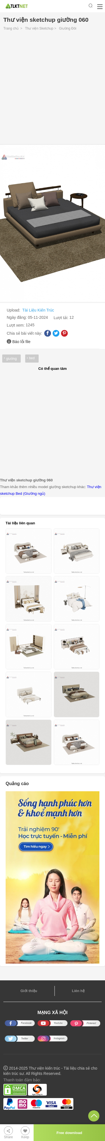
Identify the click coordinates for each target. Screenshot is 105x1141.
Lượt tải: (61, 317)
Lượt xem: (16, 325)
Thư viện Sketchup (39, 28)
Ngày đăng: (17, 317)
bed (32, 358)
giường (11, 359)
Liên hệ (78, 991)
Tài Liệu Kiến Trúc (38, 310)
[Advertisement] (52, 89)
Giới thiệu (28, 991)
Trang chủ (10, 28)
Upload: (14, 310)
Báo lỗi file (21, 341)
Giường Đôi (67, 28)
